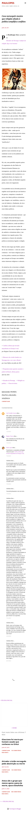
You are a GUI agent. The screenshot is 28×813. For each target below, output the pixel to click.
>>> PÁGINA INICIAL (7, 801)
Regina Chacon (10, 436)
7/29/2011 (8, 431)
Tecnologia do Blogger (14, 809)
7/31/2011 (8, 618)
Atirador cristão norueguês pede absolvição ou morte (14, 762)
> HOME (14, 728)
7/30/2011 (8, 484)
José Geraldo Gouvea (11, 413)
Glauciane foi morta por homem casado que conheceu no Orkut (12, 741)
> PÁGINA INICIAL (6, 700)
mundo (13, 392)
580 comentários (16, 791)
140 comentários (16, 770)
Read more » (5, 752)
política (5, 395)
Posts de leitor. (13, 383)
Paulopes (8, 3)
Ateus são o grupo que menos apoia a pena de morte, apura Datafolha (12, 783)
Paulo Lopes (9, 447)
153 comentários (16, 750)
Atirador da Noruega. (9, 380)
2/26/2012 (8, 636)
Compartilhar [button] (6, 401)
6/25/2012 (8, 660)
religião (12, 395)
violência (6, 398)
